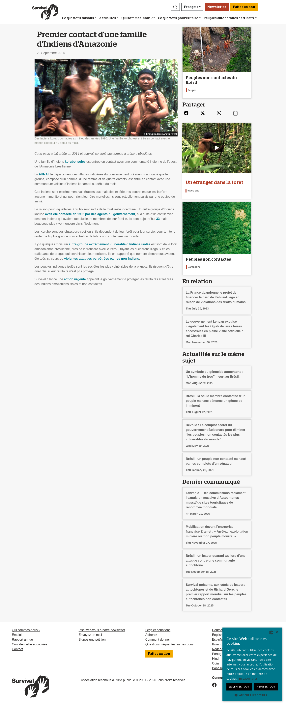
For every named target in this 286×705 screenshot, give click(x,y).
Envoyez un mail (90, 634)
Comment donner (157, 639)
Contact (17, 649)
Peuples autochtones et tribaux (229, 18)
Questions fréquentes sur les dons (169, 644)
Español (218, 639)
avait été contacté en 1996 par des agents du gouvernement (90, 214)
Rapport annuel (23, 639)
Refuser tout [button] (266, 686)
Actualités (107, 18)
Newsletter (216, 7)
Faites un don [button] (244, 7)
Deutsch (218, 630)
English (217, 634)
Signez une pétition (92, 639)
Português (219, 654)
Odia (215, 663)
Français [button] (191, 7)
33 (158, 218)
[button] (175, 7)
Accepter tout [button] (239, 686)
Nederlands (220, 649)
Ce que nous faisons (78, 18)
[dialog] (252, 664)
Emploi (17, 634)
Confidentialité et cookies (29, 644)
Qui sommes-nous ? (137, 18)
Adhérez (151, 634)
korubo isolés (75, 161)
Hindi (215, 658)
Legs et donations (157, 630)
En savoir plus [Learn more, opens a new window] (248, 678)
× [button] (276, 632)
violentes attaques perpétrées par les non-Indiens (101, 258)
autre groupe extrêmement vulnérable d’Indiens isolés (109, 244)
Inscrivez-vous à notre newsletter (102, 630)
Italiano (217, 644)
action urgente (75, 279)
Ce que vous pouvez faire (178, 18)
